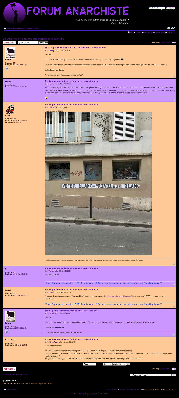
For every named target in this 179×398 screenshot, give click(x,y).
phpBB (81, 393)
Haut (174, 77)
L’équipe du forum (112, 389)
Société (21, 28)
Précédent (7, 364)
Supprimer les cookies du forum (130, 389)
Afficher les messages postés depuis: (76, 364)
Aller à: (126, 375)
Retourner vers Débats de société (15, 374)
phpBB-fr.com (94, 395)
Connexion (171, 32)
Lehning (51, 51)
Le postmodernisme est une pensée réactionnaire (33, 38)
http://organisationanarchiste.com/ (118, 296)
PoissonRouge (53, 342)
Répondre (9, 42)
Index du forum (12, 28)
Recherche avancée (168, 10)
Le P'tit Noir (148, 32)
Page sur (166, 42)
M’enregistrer (159, 32)
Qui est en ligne (9, 381)
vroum (51, 107)
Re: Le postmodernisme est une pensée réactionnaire (75, 47)
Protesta (51, 271)
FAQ (131, 32)
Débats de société (32, 28)
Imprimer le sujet (168, 28)
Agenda (138, 32)
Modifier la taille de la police (173, 28)
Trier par (104, 364)
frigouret (51, 84)
